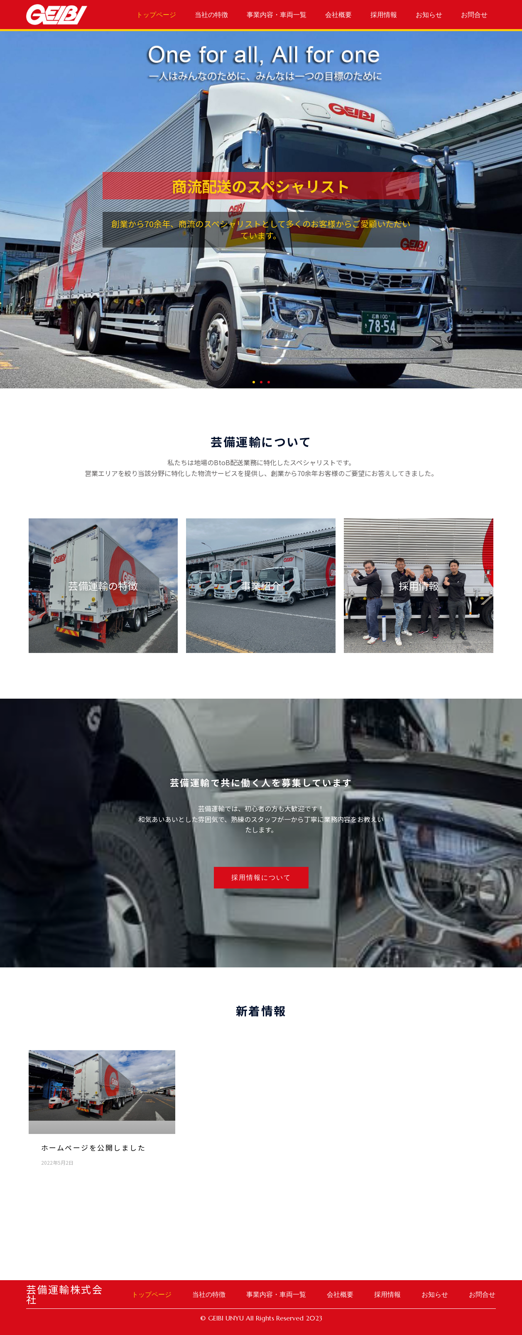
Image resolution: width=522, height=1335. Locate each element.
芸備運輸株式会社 (64, 1294)
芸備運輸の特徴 (103, 585)
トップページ (156, 14)
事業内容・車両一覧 (276, 14)
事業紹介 (261, 585)
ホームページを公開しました (93, 1147)
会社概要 (338, 14)
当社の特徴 (211, 14)
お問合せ (474, 14)
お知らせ (429, 14)
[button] (253, 382)
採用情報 (383, 14)
